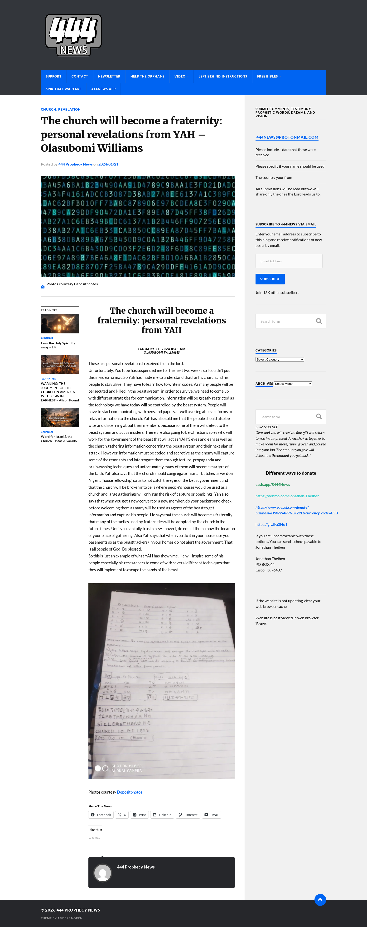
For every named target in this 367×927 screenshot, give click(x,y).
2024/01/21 (108, 163)
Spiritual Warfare (64, 89)
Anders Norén (70, 917)
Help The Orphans (147, 76)
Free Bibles (267, 76)
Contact (80, 76)
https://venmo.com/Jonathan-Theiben (287, 495)
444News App (104, 89)
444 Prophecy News (75, 163)
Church (48, 109)
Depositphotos (129, 791)
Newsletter (109, 76)
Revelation (69, 109)
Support (54, 76)
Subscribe (270, 279)
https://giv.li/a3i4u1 (271, 524)
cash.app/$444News (273, 484)
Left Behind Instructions (223, 76)
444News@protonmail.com (287, 137)
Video (179, 76)
